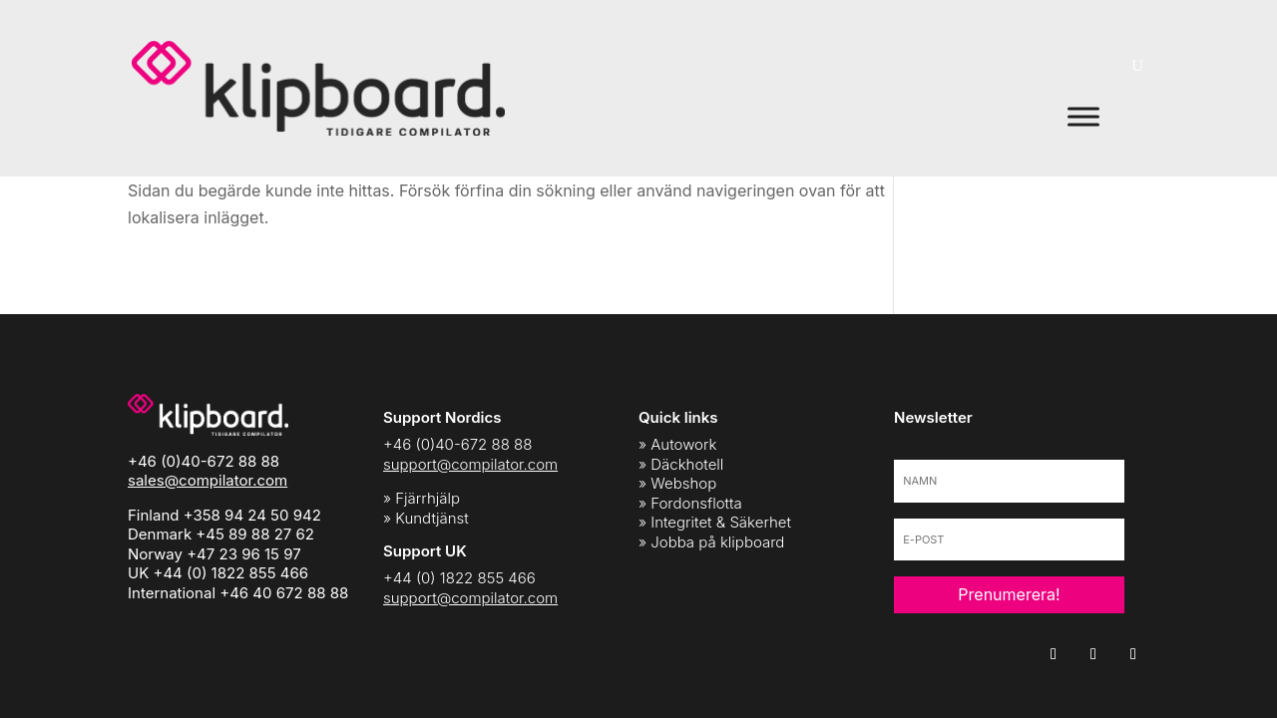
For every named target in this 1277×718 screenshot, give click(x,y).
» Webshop (677, 483)
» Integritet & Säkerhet (714, 522)
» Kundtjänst (426, 518)
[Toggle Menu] (1083, 116)
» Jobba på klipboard (711, 542)
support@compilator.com (470, 464)
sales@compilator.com (207, 480)
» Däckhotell (680, 464)
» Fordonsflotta (690, 503)
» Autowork (677, 444)
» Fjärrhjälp (421, 498)
